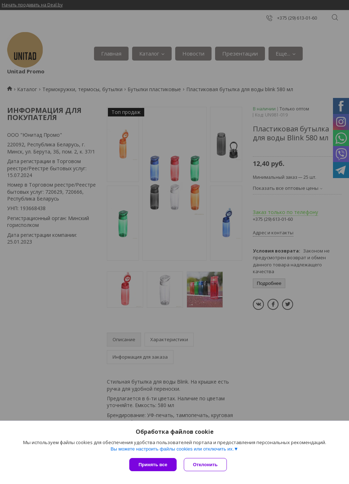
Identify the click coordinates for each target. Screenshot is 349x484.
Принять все (153, 464)
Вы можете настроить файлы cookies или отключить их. (172, 449)
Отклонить (205, 464)
